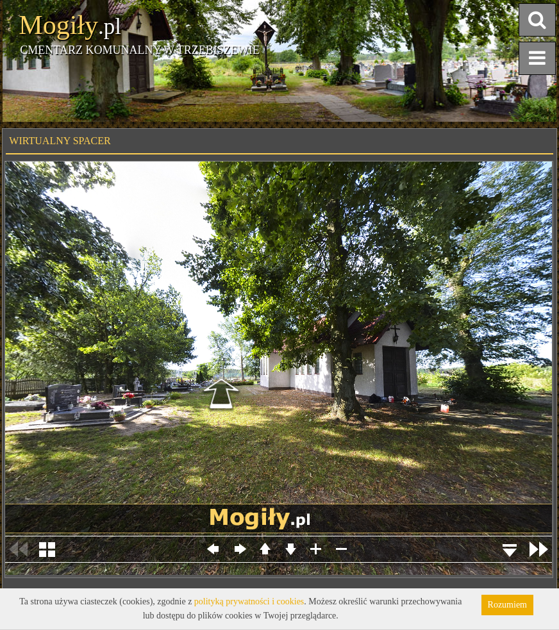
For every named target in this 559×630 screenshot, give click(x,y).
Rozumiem (507, 604)
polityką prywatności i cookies (249, 601)
